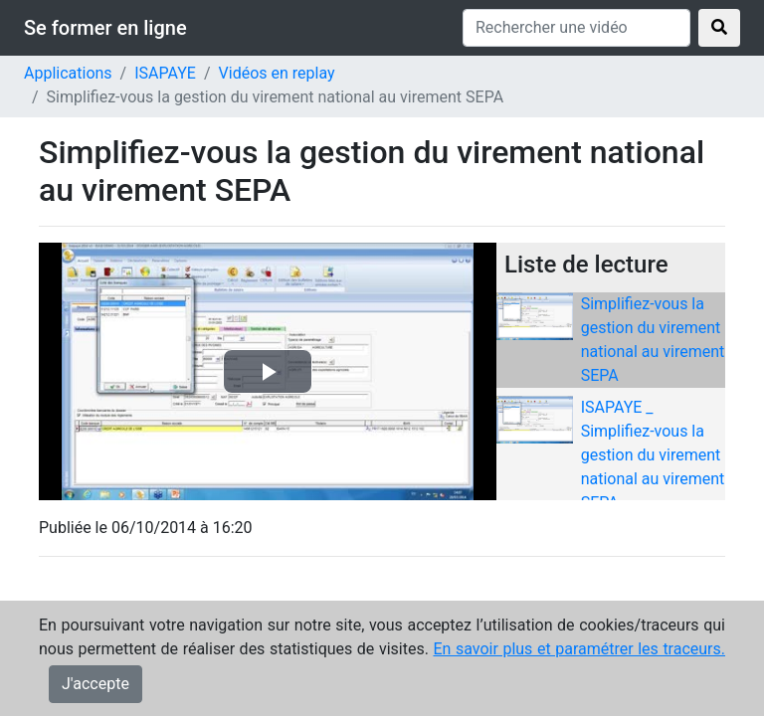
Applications (68, 73)
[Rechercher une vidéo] (576, 28)
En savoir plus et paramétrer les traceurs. (579, 648)
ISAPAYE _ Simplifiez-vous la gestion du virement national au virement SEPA (653, 455)
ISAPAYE (165, 73)
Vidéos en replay (277, 73)
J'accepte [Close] (95, 683)
